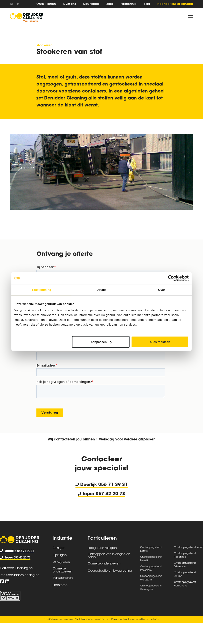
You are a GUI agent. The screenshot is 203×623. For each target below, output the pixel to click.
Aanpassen (101, 342)
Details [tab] (101, 289)
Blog (147, 4)
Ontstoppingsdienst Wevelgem (151, 588)
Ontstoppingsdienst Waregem (151, 578)
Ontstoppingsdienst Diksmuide (185, 565)
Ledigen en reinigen (102, 548)
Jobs (110, 4)
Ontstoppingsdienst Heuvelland (185, 584)
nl (11, 4)
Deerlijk (86, 485)
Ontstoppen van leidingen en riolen (109, 556)
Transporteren (63, 578)
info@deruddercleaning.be (19, 575)
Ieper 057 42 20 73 (101, 494)
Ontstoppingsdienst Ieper (188, 547)
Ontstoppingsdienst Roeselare (151, 568)
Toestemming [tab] (41, 289)
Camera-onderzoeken (62, 570)
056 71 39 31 (113, 485)
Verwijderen (61, 562)
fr (17, 4)
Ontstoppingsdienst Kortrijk (151, 549)
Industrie (62, 538)
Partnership (129, 4)
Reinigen (59, 548)
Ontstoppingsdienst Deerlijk (151, 559)
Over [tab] (161, 289)
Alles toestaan (160, 342)
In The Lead (152, 619)
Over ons (69, 4)
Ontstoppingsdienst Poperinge (185, 555)
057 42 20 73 (15, 557)
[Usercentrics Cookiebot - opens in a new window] (171, 278)
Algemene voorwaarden (95, 619)
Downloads (91, 4)
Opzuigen (60, 555)
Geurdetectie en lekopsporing (110, 570)
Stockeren (44, 45)
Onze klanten (46, 4)
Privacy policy (119, 619)
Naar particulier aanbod (175, 4)
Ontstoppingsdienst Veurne (185, 574)
